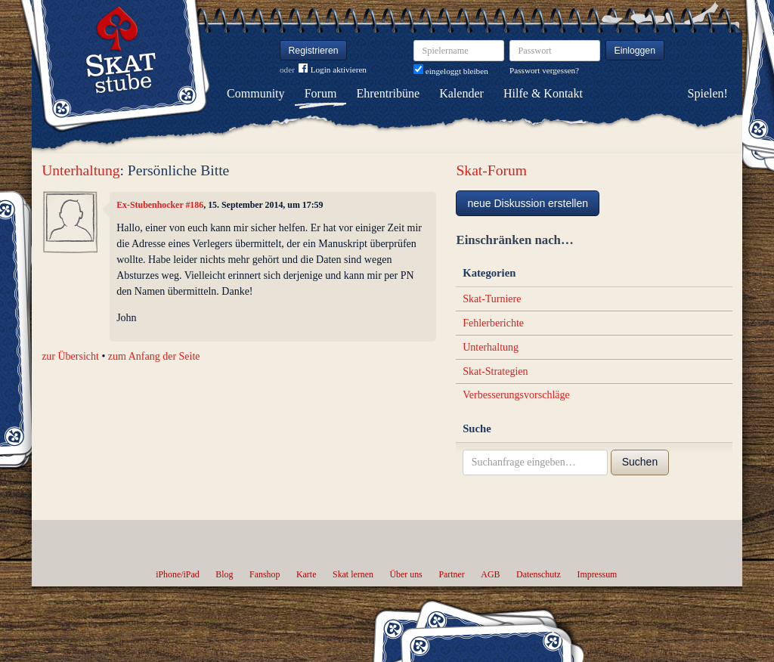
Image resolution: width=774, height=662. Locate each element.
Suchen (640, 462)
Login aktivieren (333, 69)
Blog (224, 574)
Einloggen (635, 50)
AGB (490, 574)
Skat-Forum (491, 170)
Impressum (597, 574)
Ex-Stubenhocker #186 (159, 205)
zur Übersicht (70, 356)
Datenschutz (538, 574)
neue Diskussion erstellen (527, 203)
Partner (451, 574)
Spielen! (708, 93)
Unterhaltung (80, 170)
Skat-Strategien (495, 371)
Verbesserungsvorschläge (516, 395)
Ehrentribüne (388, 93)
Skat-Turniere (492, 299)
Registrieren (314, 50)
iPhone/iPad (177, 574)
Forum (321, 93)
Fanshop (264, 574)
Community (255, 93)
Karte (306, 574)
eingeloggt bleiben (450, 71)
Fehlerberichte (493, 323)
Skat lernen (353, 574)
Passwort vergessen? (544, 70)
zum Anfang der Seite (154, 356)
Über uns (405, 574)
